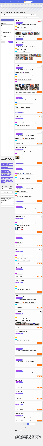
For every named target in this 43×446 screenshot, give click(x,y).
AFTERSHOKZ (12, 17)
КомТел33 (18, 347)
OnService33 (18, 369)
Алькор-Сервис (19, 281)
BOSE (30, 17)
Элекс (17, 20)
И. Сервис (18, 312)
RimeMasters (19, 96)
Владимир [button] (12, 1)
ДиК (16, 250)
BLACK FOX (37, 17)
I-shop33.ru (18, 392)
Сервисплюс (18, 268)
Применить (11, 41)
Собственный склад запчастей (7, 32)
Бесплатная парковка (5, 31)
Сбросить (3, 41)
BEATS (8, 17)
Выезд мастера (27, 72)
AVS (17, 17)
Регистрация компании (38, 1)
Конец (33, 424)
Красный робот (19, 43)
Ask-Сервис (18, 381)
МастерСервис (19, 132)
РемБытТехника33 (20, 148)
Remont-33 (18, 205)
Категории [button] (20, 1)
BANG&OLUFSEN (3, 17)
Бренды (16, 1)
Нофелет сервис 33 (20, 414)
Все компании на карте (7, 20)
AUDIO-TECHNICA (21, 17)
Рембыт (17, 167)
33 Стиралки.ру (19, 296)
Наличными (4, 26)
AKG (28, 17)
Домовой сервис (20, 217)
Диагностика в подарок (6, 36)
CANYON (33, 17)
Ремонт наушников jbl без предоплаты (23, 51)
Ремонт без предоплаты (6, 33)
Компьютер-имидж (20, 358)
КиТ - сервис (18, 185)
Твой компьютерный (21, 332)
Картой (3, 27)
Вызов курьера (4, 39)
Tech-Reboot (18, 66)
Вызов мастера (4, 37)
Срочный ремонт (5, 35)
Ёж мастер (18, 116)
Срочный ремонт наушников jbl (22, 27)
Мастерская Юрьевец (21, 236)
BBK (25, 17)
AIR (15, 17)
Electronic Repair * (26, 437)
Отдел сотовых (19, 403)
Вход (33, 1)
